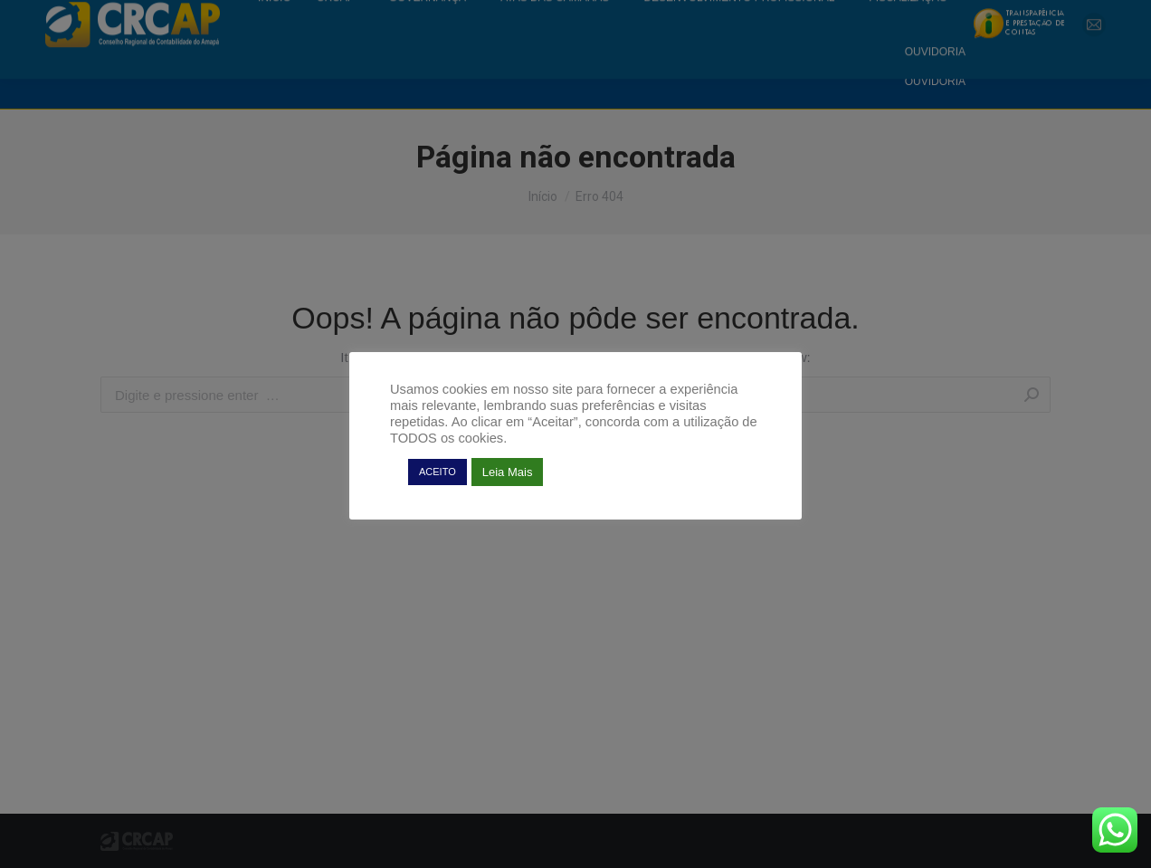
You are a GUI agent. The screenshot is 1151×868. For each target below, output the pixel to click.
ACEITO (437, 471)
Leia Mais (507, 472)
